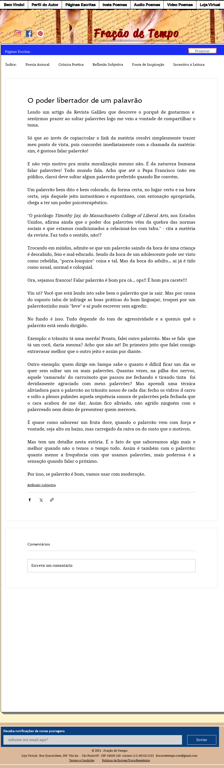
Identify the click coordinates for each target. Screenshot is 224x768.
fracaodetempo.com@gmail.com (176, 755)
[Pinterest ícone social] (40, 33)
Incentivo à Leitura (188, 65)
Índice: (11, 65)
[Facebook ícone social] (29, 33)
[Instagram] (18, 33)
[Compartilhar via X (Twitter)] (41, 500)
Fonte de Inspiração (148, 65)
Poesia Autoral (37, 65)
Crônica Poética (71, 65)
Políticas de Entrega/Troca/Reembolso (126, 760)
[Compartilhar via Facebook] (29, 500)
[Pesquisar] (202, 51)
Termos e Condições (81, 760)
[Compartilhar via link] (52, 500)
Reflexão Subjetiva (108, 65)
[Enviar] (201, 740)
